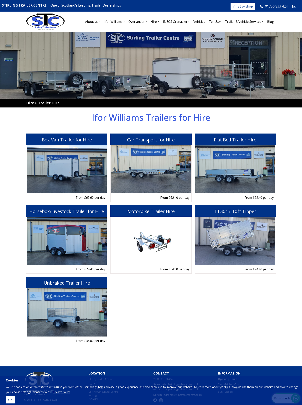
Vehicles (199, 21)
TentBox (215, 21)
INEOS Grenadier (175, 21)
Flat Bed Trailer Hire (235, 139)
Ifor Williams (113, 21)
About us (91, 21)
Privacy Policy (61, 392)
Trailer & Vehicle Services (243, 21)
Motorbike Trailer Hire (151, 211)
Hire (154, 21)
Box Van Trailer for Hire (67, 139)
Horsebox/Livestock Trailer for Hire (66, 211)
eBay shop (243, 6)
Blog (270, 21)
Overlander (136, 21)
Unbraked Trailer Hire (67, 283)
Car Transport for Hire (151, 139)
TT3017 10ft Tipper (235, 211)
